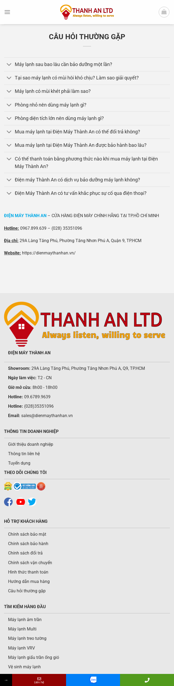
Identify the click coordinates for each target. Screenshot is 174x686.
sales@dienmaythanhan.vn (47, 415)
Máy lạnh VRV (21, 648)
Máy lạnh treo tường (27, 638)
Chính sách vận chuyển (30, 562)
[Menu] (7, 12)
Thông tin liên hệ (24, 453)
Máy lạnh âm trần (25, 619)
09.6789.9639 (36, 396)
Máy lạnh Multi (22, 629)
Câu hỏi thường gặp (27, 590)
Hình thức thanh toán (28, 572)
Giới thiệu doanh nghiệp (30, 444)
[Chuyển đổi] (9, 65)
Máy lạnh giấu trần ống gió (33, 657)
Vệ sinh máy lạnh (24, 666)
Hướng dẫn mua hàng (29, 581)
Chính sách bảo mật (27, 534)
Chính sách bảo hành (28, 543)
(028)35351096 (39, 406)
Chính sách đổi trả (25, 553)
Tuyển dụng (19, 463)
